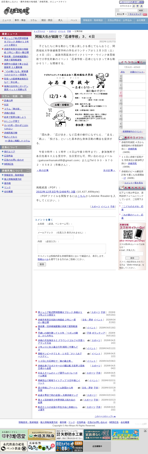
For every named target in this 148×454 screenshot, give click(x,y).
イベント (62, 31)
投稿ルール (43, 259)
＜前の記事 (43, 170)
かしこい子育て (11, 121)
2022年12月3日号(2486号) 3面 (56, 191)
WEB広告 (8, 164)
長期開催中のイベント (132, 131)
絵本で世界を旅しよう (15, 117)
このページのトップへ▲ (105, 416)
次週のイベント (137, 72)
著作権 (7, 183)
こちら (81, 196)
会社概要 (8, 191)
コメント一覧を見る (132, 183)
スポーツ (53, 31)
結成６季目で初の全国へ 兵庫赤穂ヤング (58, 395)
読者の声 (8, 100)
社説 (6, 105)
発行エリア (9, 151)
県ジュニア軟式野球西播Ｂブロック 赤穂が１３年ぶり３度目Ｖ (16, 41)
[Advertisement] (75, 290)
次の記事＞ (109, 170)
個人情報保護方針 (13, 179)
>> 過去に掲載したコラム (17, 141)
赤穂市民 (132, 163)
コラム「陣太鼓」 (13, 109)
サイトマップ (135, 14)
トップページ (39, 31)
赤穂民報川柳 (10, 133)
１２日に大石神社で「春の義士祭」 (55, 361)
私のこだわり (10, 137)
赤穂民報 (132, 149)
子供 (69, 31)
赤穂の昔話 (9, 113)
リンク (7, 187)
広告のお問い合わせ (14, 160)
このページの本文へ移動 (131, 2)
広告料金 (8, 156)
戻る (122, 72)
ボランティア (98, 333)
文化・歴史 (87, 320)
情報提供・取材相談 (14, 175)
